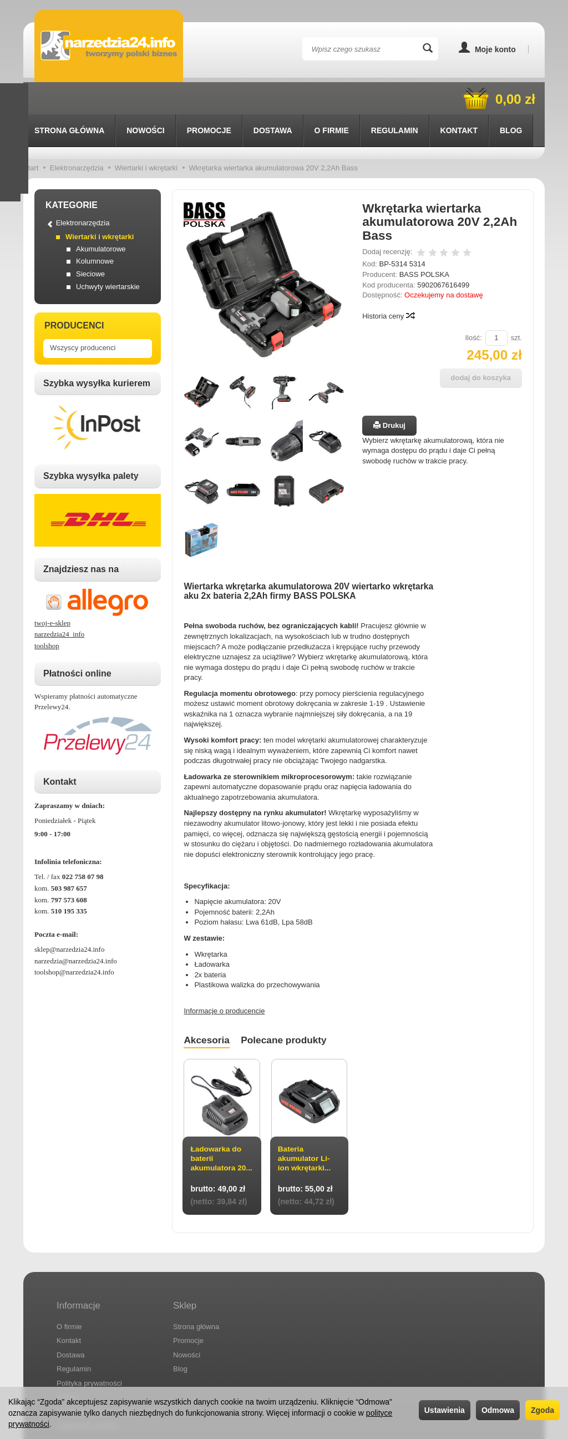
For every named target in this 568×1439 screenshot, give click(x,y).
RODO (67, 1359)
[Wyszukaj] (427, 48)
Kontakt (69, 1302)
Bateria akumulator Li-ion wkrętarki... (305, 1126)
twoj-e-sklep (52, 591)
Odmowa (497, 1410)
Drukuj (389, 393)
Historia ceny (388, 284)
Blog (180, 1330)
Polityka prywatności (89, 1345)
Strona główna (69, 98)
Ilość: (473, 305)
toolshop (46, 613)
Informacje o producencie (224, 979)
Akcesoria (208, 1008)
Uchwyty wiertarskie (108, 254)
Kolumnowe (95, 229)
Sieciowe (90, 242)
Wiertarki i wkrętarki (99, 204)
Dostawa (272, 98)
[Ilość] (496, 306)
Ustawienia (444, 1410)
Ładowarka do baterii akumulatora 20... (216, 1131)
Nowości (145, 98)
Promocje (209, 98)
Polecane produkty (289, 1008)
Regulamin (74, 1330)
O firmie (332, 98)
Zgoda (542, 1410)
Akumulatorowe (101, 217)
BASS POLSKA (424, 242)
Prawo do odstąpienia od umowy (109, 1373)
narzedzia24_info (59, 602)
